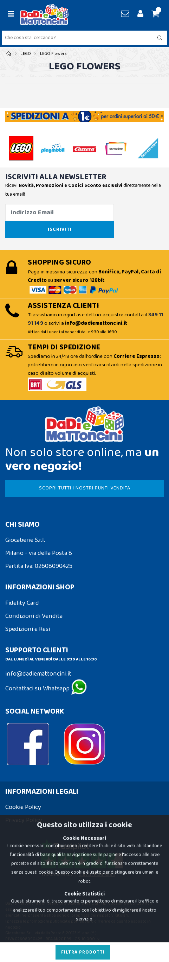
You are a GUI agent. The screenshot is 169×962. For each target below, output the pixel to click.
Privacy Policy (23, 820)
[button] (154, 14)
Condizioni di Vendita (34, 616)
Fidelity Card (22, 603)
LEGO (25, 53)
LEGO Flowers (53, 53)
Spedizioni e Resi (27, 629)
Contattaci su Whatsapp (46, 689)
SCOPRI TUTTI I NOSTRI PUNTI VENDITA (84, 488)
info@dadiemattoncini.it (38, 674)
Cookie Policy (23, 807)
